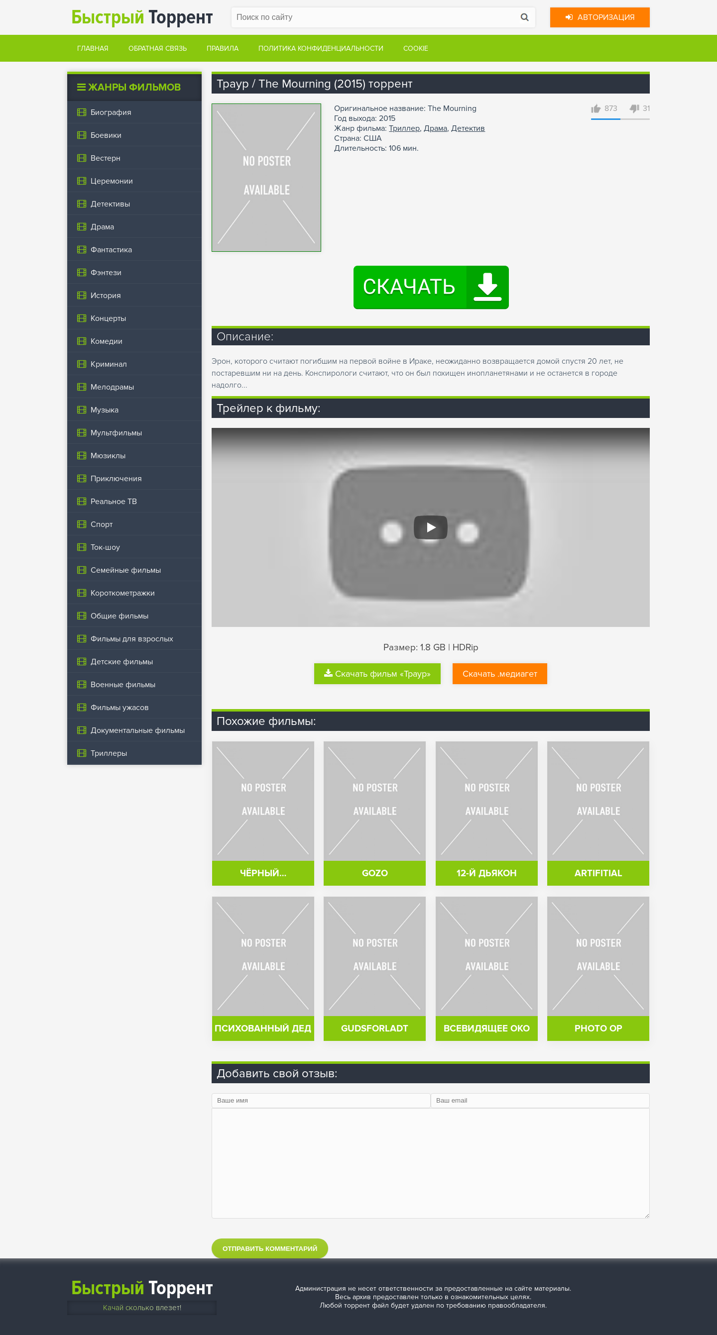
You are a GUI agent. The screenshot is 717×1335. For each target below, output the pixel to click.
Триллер (404, 128)
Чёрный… (263, 873)
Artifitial (598, 873)
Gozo (375, 873)
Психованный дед (263, 1028)
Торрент (142, 17)
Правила (223, 48)
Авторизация (600, 17)
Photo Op (598, 1028)
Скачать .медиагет (500, 673)
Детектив (468, 128)
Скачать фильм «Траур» (377, 673)
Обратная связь (157, 48)
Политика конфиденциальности (320, 48)
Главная (93, 48)
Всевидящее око (487, 1028)
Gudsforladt (374, 1028)
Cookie (415, 48)
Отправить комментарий (270, 1248)
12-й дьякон (487, 873)
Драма (435, 128)
